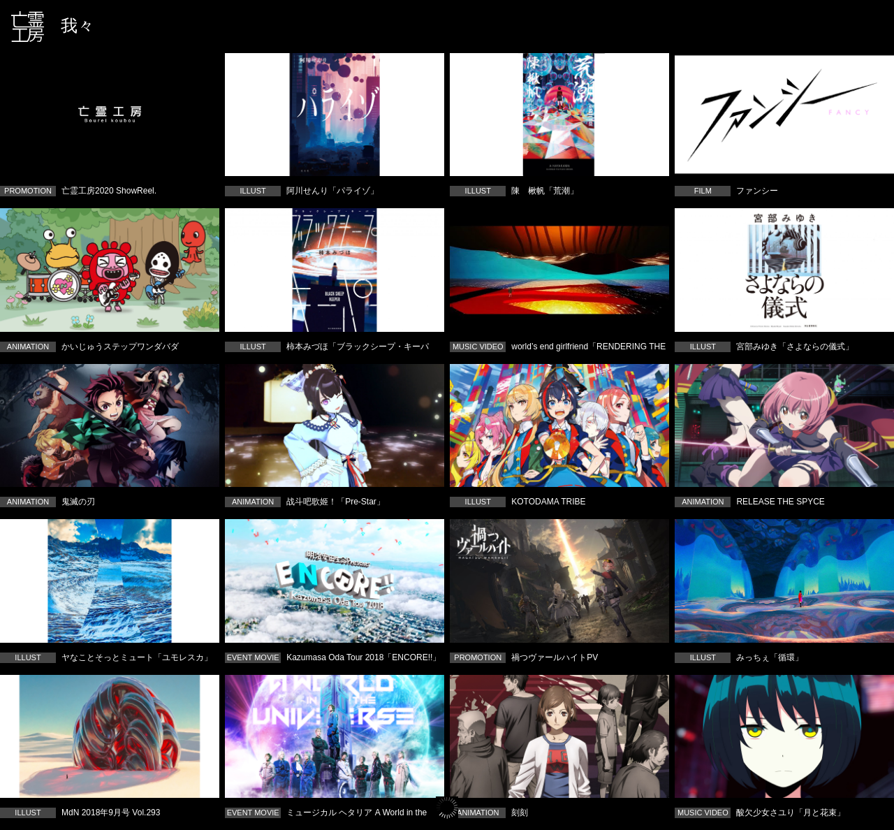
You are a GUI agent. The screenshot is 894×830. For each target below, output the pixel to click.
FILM (703, 191)
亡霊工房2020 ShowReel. (109, 114)
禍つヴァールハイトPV (559, 580)
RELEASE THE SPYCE (784, 425)
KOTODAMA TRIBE (559, 425)
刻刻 (559, 736)
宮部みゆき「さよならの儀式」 (784, 269)
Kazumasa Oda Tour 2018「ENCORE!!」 (334, 580)
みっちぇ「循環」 (784, 580)
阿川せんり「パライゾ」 (334, 114)
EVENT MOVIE (253, 657)
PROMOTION (28, 191)
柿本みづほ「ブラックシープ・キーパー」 (334, 269)
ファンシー (784, 114)
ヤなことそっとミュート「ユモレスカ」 (109, 580)
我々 (77, 25)
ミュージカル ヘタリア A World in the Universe (334, 736)
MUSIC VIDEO (478, 346)
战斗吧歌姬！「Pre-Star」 (334, 425)
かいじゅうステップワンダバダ (109, 269)
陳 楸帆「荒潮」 (559, 114)
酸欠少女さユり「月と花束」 (784, 736)
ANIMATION (28, 346)
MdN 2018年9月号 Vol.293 (109, 736)
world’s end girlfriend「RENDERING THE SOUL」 (559, 269)
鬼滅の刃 (109, 425)
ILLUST (252, 191)
